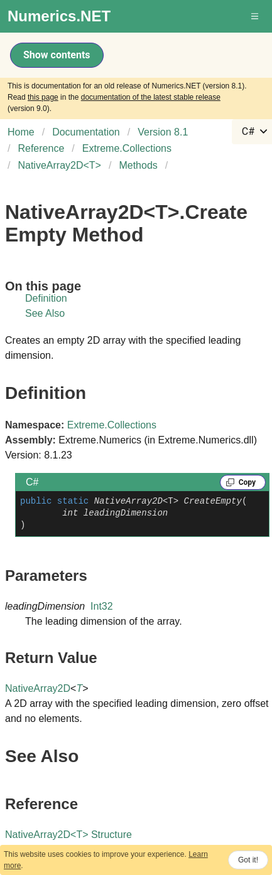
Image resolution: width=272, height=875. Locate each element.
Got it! (248, 860)
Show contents (56, 55)
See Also (45, 313)
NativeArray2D (37, 688)
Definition (46, 298)
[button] (255, 16)
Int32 (101, 606)
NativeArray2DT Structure (68, 834)
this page (43, 97)
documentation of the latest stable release (150, 97)
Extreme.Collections (111, 425)
